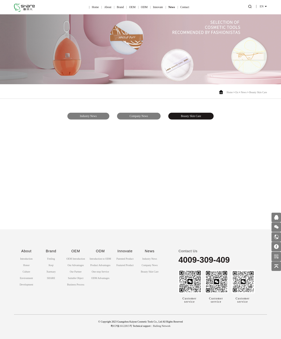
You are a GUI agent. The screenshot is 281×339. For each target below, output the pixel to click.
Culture (26, 271)
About (107, 7)
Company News (139, 114)
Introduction (26, 258)
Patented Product (125, 258)
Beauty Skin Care (258, 92)
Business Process (75, 284)
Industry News (88, 114)
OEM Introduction (75, 258)
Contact (184, 7)
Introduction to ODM (100, 258)
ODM (144, 7)
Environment (26, 278)
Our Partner (76, 271)
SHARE (51, 278)
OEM (132, 7)
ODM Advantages (100, 278)
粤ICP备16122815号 (121, 326)
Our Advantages (76, 265)
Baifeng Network (161, 326)
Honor (26, 265)
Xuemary (51, 271)
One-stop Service (100, 271)
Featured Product (125, 265)
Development (26, 284)
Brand (120, 7)
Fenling (51, 258)
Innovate (158, 7)
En (236, 92)
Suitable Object (76, 278)
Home (95, 7)
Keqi (51, 265)
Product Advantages (100, 265)
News (171, 7)
